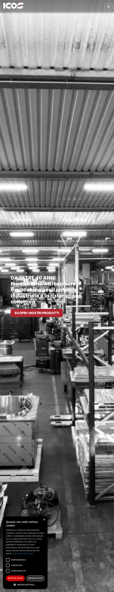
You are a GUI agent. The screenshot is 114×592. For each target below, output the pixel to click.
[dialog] (25, 553)
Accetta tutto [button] (15, 578)
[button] (25, 584)
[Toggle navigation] (108, 6)
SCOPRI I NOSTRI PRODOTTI (37, 313)
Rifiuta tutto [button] (35, 578)
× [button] (44, 520)
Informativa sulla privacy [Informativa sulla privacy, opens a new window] (23, 553)
